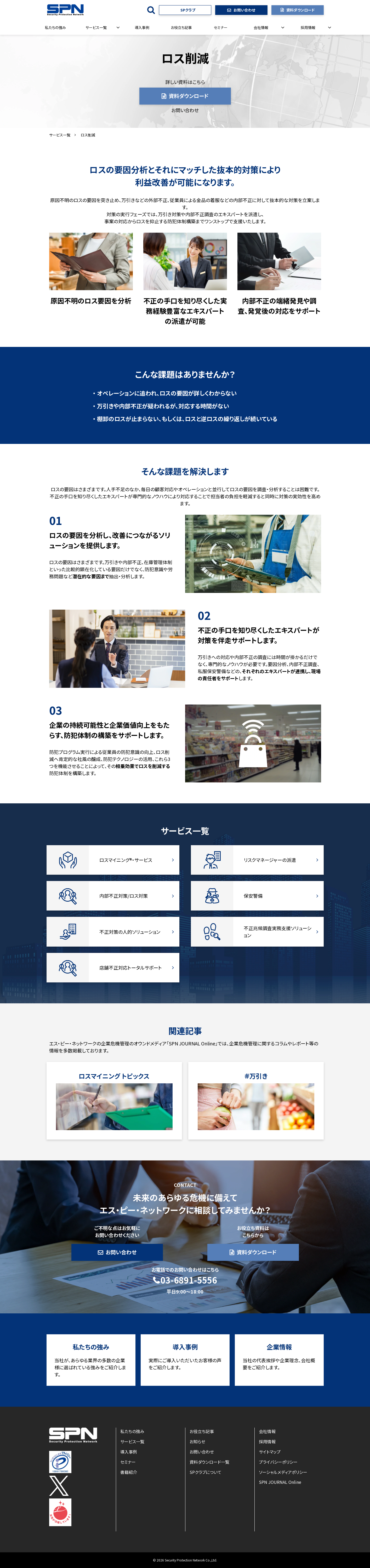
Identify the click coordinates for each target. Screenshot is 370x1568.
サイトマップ (270, 1452)
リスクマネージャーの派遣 (257, 859)
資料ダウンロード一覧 (209, 1462)
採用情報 (308, 27)
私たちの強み (55, 27)
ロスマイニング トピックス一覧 (114, 1101)
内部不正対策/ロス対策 (113, 895)
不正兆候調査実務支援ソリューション (257, 931)
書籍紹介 (128, 1472)
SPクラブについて (205, 1472)
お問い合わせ (244, 10)
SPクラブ (187, 10)
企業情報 (279, 1360)
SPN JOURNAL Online (280, 1482)
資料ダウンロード (300, 10)
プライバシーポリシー (278, 1462)
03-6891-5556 (189, 1280)
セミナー (220, 27)
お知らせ (197, 1441)
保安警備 (257, 895)
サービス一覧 (96, 27)
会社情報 (261, 27)
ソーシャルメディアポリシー (283, 1472)
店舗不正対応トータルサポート (113, 967)
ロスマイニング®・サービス (113, 859)
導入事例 (142, 27)
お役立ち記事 (181, 27)
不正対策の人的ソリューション (113, 931)
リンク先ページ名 (256, 1101)
